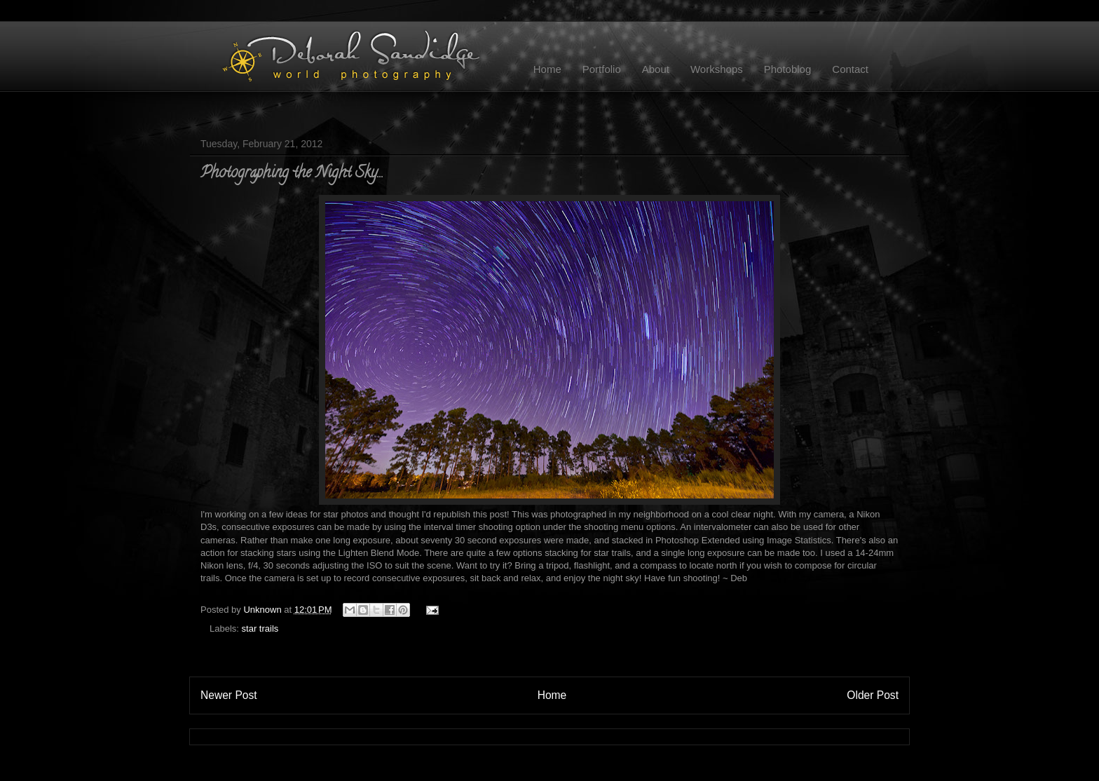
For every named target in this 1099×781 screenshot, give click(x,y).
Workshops (716, 69)
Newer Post (228, 695)
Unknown (263, 609)
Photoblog (788, 69)
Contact (850, 69)
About (655, 69)
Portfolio (601, 69)
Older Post (873, 695)
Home (547, 69)
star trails (260, 628)
